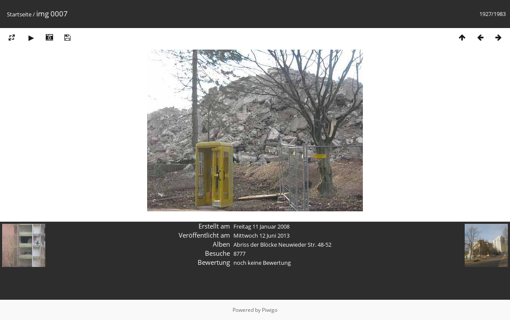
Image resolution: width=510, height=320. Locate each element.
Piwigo (269, 310)
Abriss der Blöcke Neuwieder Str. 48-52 (282, 244)
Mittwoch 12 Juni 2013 (261, 235)
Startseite (19, 14)
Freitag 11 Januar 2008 (261, 226)
